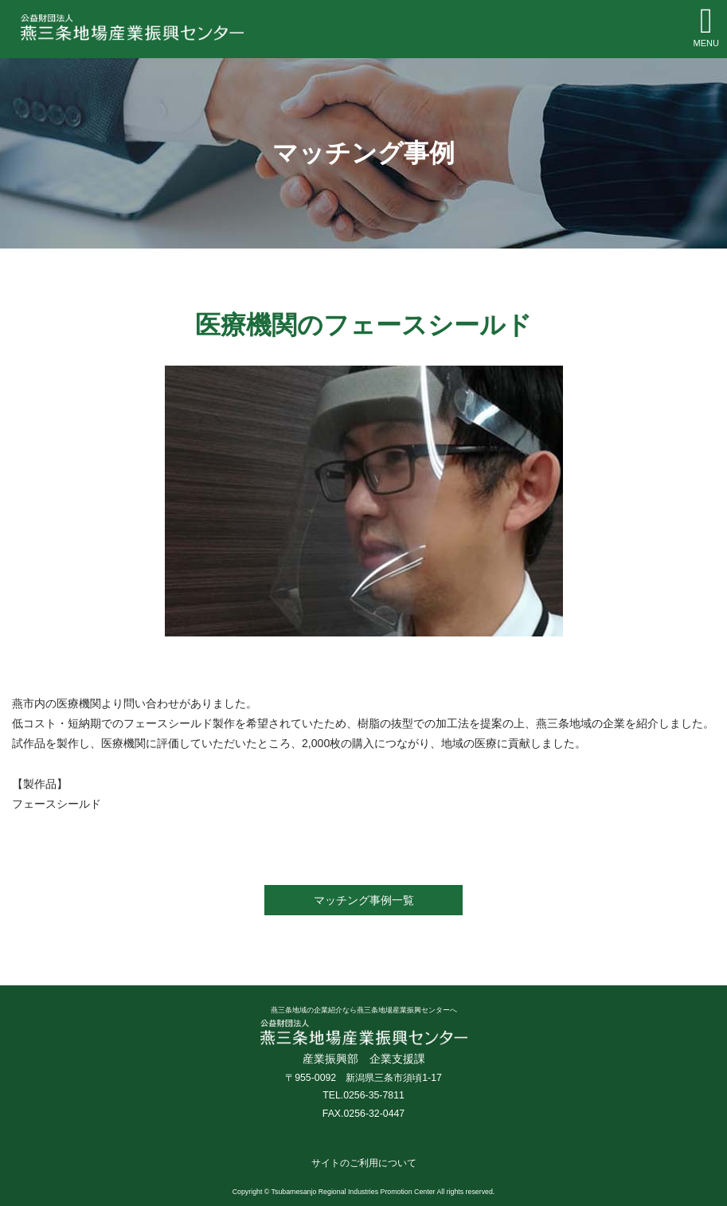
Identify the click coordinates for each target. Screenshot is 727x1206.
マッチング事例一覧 (364, 900)
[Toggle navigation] (706, 28)
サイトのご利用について (363, 1163)
